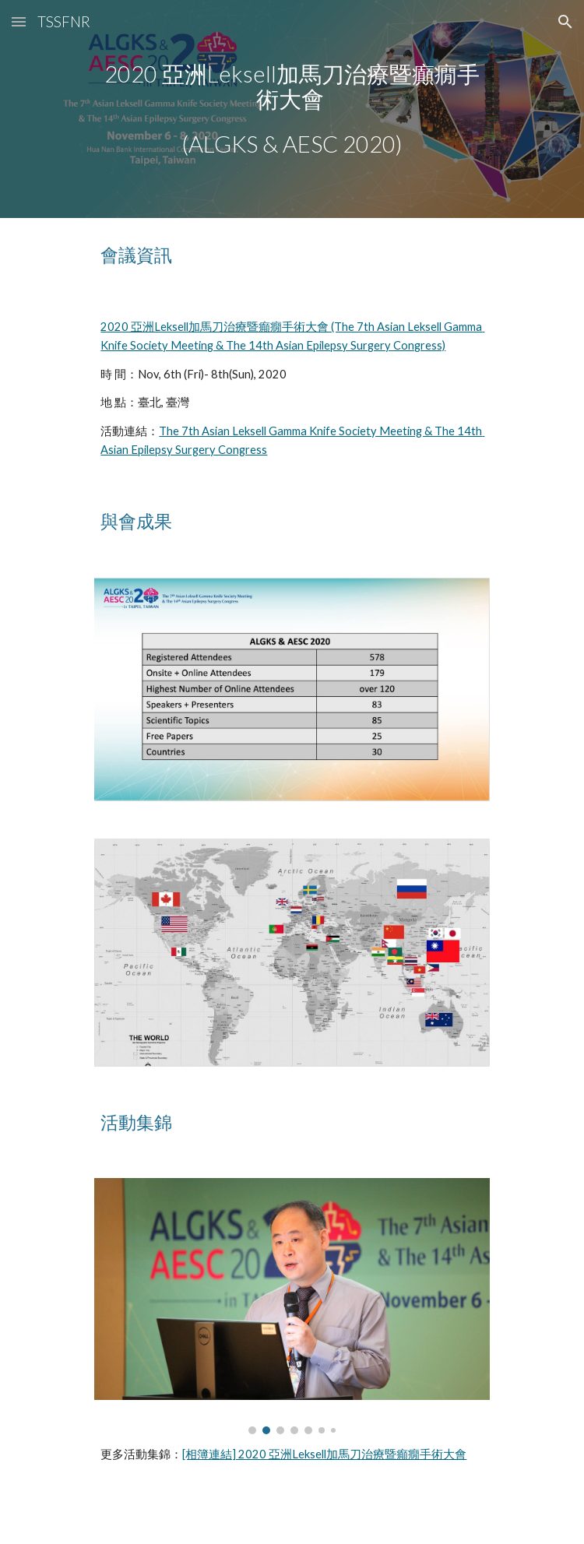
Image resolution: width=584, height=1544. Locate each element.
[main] (291, 109)
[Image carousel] (291, 1306)
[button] (18, 21)
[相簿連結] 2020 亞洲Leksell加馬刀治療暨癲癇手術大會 (324, 1454)
